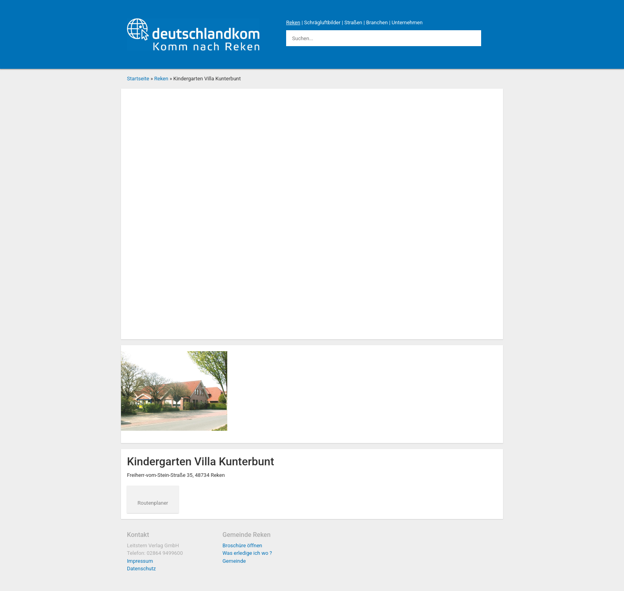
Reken (293, 22)
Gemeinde (234, 561)
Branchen (377, 22)
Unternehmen (407, 22)
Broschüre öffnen (242, 545)
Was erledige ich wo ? (247, 553)
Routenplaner (153, 503)
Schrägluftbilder (322, 22)
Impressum (140, 561)
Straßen (353, 22)
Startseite (138, 79)
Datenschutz (141, 569)
